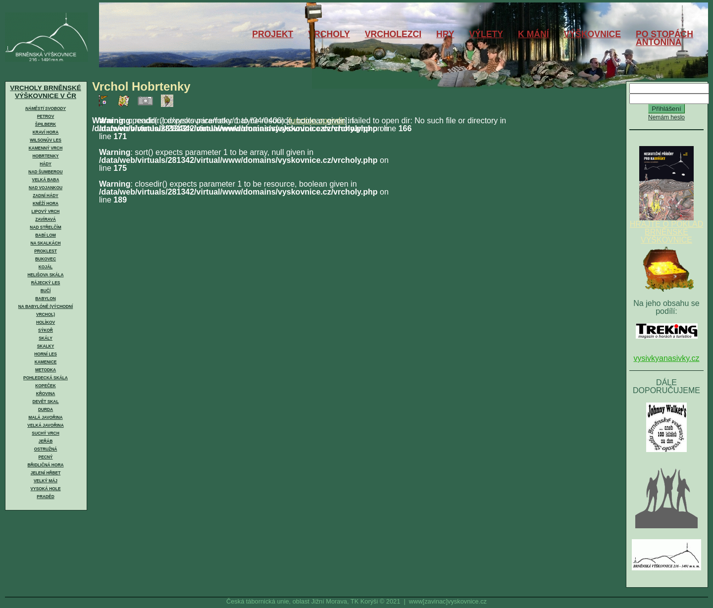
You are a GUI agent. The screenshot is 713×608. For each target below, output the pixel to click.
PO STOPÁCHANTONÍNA (664, 38)
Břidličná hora (45, 464)
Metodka (45, 369)
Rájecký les (45, 282)
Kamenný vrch (45, 148)
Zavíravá (45, 219)
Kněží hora (45, 203)
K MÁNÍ (533, 34)
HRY (445, 34)
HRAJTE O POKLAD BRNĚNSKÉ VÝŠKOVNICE (666, 228)
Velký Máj (45, 480)
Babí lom (45, 235)
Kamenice (46, 361)
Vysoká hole (46, 488)
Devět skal (45, 401)
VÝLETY (486, 34)
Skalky (45, 346)
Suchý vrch (45, 433)
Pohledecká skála (45, 377)
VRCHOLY (329, 34)
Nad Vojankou (45, 187)
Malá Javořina (45, 417)
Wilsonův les (45, 140)
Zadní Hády (45, 195)
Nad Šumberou (45, 171)
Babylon (45, 298)
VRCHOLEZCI (393, 34)
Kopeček (45, 385)
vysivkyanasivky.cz (666, 358)
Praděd (45, 496)
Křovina (45, 393)
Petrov (45, 116)
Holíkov (45, 322)
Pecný (46, 457)
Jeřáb (45, 441)
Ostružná (45, 449)
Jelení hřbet (46, 472)
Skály (45, 338)
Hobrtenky (45, 155)
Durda (45, 409)
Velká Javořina (45, 425)
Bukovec (45, 258)
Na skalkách (45, 243)
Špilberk (45, 124)
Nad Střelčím (45, 227)
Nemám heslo (666, 117)
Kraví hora (45, 132)
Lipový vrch (46, 211)
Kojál (45, 266)
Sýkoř (45, 330)
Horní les (45, 354)
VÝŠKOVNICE (592, 34)
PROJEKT (272, 34)
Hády (45, 163)
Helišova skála (45, 274)
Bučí (46, 290)
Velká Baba (45, 179)
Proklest (45, 251)
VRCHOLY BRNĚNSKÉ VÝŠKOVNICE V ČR (45, 92)
